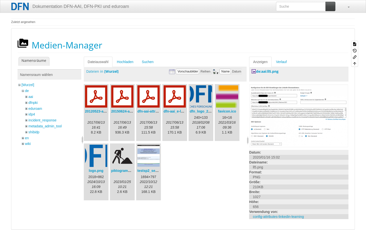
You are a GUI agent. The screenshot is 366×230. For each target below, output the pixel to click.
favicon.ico (227, 111)
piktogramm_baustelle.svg (133, 171)
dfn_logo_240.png (204, 111)
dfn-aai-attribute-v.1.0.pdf (158, 111)
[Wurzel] (28, 85)
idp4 (31, 114)
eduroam (35, 109)
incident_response (42, 120)
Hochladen (125, 62)
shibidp (33, 132)
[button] (346, 6)
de (27, 91)
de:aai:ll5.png (267, 71)
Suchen (147, 62)
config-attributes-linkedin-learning (278, 217)
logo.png (96, 171)
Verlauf (281, 62)
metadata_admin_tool (45, 126)
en (27, 138)
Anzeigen (260, 62)
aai (30, 97)
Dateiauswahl (98, 62)
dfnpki (33, 103)
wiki (28, 144)
